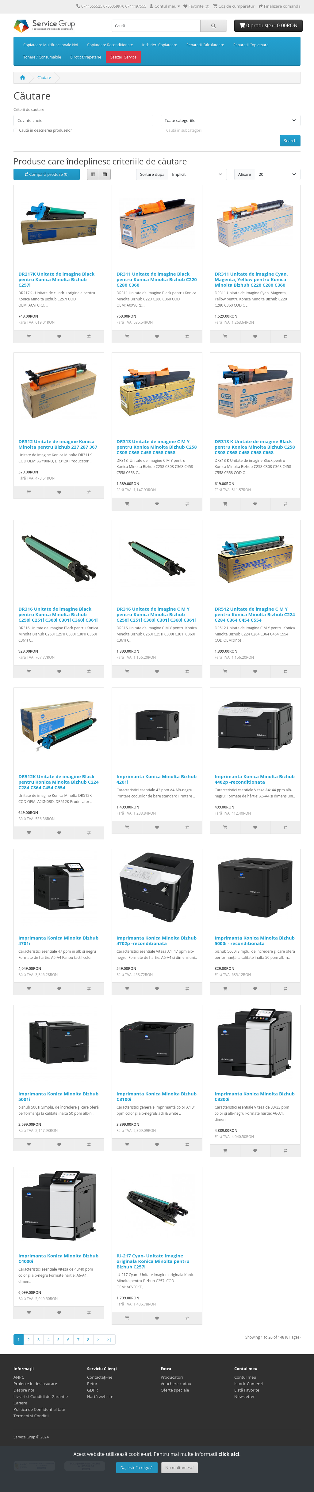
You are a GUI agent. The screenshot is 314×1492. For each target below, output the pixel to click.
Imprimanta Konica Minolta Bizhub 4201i (157, 779)
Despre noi (23, 1390)
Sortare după (152, 174)
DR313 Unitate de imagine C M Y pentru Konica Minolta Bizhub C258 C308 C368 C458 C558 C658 (157, 446)
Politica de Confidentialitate (39, 1409)
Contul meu (245, 1377)
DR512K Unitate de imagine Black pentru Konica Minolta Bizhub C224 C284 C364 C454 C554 (58, 781)
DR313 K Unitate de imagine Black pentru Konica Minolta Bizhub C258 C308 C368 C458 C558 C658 (255, 446)
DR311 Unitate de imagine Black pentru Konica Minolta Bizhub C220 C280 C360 (157, 279)
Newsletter (244, 1396)
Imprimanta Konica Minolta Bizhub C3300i (255, 1096)
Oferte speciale (175, 1390)
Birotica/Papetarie (85, 57)
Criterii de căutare (28, 109)
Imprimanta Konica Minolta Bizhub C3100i (157, 1096)
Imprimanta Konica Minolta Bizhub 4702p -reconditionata (157, 940)
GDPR (92, 1390)
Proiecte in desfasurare (35, 1383)
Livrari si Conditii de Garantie (40, 1396)
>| (109, 1339)
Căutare (44, 77)
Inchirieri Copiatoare (159, 44)
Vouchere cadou (176, 1383)
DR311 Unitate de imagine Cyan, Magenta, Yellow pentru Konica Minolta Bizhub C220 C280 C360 (251, 279)
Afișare (244, 174)
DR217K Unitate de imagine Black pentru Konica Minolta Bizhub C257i (56, 279)
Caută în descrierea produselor (45, 130)
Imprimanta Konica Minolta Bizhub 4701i (58, 940)
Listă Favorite (246, 1390)
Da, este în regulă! (136, 1467)
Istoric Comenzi (248, 1383)
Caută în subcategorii (184, 130)
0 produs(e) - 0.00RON (268, 25)
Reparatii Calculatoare (205, 44)
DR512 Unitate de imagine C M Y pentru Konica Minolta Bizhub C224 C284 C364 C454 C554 (255, 614)
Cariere (20, 1403)
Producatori (172, 1377)
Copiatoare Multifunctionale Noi (50, 44)
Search (290, 140)
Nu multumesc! (179, 1467)
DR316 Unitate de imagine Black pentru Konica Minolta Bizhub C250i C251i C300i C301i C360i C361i (58, 614)
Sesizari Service (123, 57)
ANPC (18, 1377)
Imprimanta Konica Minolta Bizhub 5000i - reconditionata (255, 940)
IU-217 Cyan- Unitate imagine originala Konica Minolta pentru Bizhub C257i (153, 1261)
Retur (92, 1383)
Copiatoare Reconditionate (110, 44)
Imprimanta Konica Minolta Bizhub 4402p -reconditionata (255, 779)
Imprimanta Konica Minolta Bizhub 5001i (58, 1096)
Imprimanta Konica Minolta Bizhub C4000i (58, 1258)
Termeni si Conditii (31, 1416)
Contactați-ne (99, 1377)
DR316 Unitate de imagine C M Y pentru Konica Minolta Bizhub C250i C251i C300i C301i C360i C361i (156, 614)
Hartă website (100, 1396)
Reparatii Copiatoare (251, 44)
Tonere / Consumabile (42, 57)
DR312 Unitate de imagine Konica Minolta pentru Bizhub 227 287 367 (57, 444)
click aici (228, 1454)
